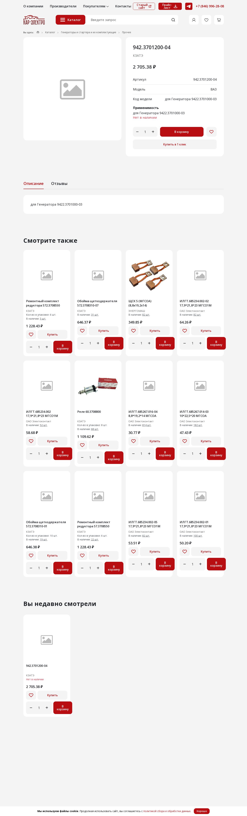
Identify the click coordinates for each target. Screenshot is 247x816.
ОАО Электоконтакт (194, 312)
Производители (63, 6)
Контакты (123, 6)
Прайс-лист (170, 6)
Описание (34, 183)
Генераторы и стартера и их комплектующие (88, 32)
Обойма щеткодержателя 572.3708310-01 (41, 527)
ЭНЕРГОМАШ (138, 312)
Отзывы (59, 183)
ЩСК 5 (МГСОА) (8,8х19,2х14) (141, 303)
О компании (33, 6)
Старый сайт (144, 6)
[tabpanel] (123, 204)
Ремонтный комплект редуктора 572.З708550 (45, 303)
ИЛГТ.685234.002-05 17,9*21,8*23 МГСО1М (146, 527)
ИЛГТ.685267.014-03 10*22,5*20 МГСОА (196, 415)
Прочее (126, 32)
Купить (52, 336)
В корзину (182, 132)
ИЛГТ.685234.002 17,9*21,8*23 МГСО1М (43, 415)
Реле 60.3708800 (90, 413)
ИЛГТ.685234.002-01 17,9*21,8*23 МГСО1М (197, 527)
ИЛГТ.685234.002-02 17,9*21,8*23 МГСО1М (197, 303)
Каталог (70, 19)
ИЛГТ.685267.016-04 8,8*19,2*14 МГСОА (144, 415)
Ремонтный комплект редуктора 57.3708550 (95, 527)
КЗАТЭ (138, 55)
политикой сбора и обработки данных (166, 811)
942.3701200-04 (38, 670)
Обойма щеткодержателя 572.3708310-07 (92, 303)
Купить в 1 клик (174, 144)
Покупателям (96, 6)
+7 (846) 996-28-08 (210, 6)
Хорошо (202, 811)
